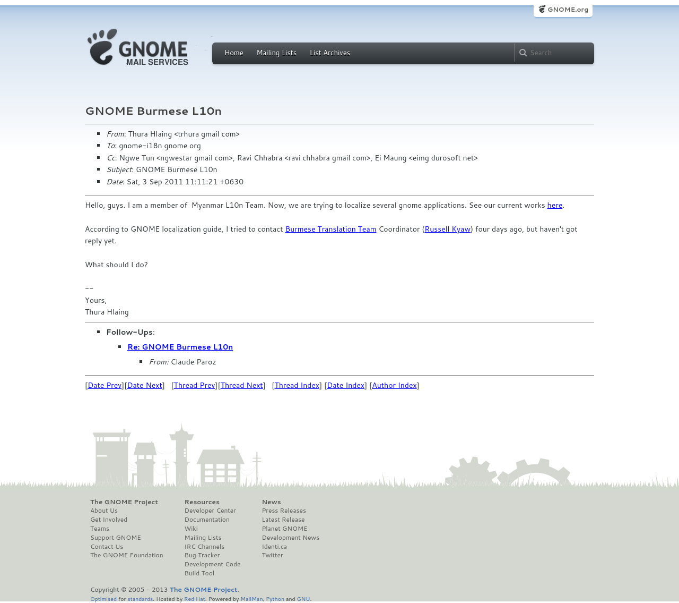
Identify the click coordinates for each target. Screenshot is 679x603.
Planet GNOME (284, 528)
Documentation (207, 519)
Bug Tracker (202, 555)
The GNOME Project (124, 502)
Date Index (345, 385)
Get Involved (108, 519)
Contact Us (106, 546)
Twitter (272, 555)
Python (275, 598)
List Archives (330, 52)
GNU (303, 598)
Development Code (213, 564)
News (271, 502)
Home (233, 52)
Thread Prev (194, 385)
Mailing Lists (276, 52)
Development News (290, 537)
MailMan (251, 598)
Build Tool (199, 573)
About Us (104, 510)
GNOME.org (567, 9)
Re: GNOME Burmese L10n (180, 347)
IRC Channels (205, 546)
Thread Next (242, 385)
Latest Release (283, 519)
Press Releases (284, 510)
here (555, 205)
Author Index (394, 385)
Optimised (103, 598)
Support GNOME (115, 537)
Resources (202, 502)
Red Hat (194, 598)
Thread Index (297, 385)
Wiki (191, 528)
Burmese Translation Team (330, 229)
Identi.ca (274, 546)
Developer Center (210, 510)
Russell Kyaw (447, 229)
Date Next (144, 385)
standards (140, 598)
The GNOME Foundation (126, 555)
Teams (99, 528)
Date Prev (104, 385)
